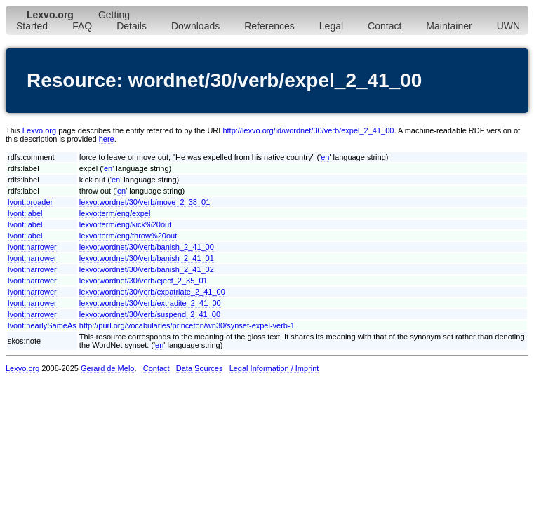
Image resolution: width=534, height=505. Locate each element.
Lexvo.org (39, 130)
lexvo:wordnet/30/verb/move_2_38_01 (145, 202)
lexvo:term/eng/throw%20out (128, 235)
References (269, 26)
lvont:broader (30, 202)
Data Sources (199, 368)
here (106, 139)
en (325, 157)
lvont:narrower (32, 247)
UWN (508, 26)
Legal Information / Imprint (274, 368)
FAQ (82, 26)
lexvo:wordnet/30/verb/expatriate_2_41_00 (152, 292)
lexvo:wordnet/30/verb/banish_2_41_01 (146, 258)
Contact (384, 26)
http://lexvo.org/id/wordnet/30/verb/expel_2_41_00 (308, 130)
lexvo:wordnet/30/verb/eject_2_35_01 (143, 280)
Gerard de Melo (107, 368)
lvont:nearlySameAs (42, 325)
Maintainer (449, 26)
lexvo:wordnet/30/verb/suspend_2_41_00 (149, 314)
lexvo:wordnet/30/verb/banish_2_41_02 (146, 269)
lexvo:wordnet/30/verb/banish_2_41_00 (146, 247)
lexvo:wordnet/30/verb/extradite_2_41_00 (150, 303)
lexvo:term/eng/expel (115, 213)
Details (131, 26)
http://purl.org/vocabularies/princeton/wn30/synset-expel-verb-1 (187, 325)
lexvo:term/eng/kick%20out (125, 224)
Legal (331, 26)
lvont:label (25, 213)
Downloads (195, 26)
